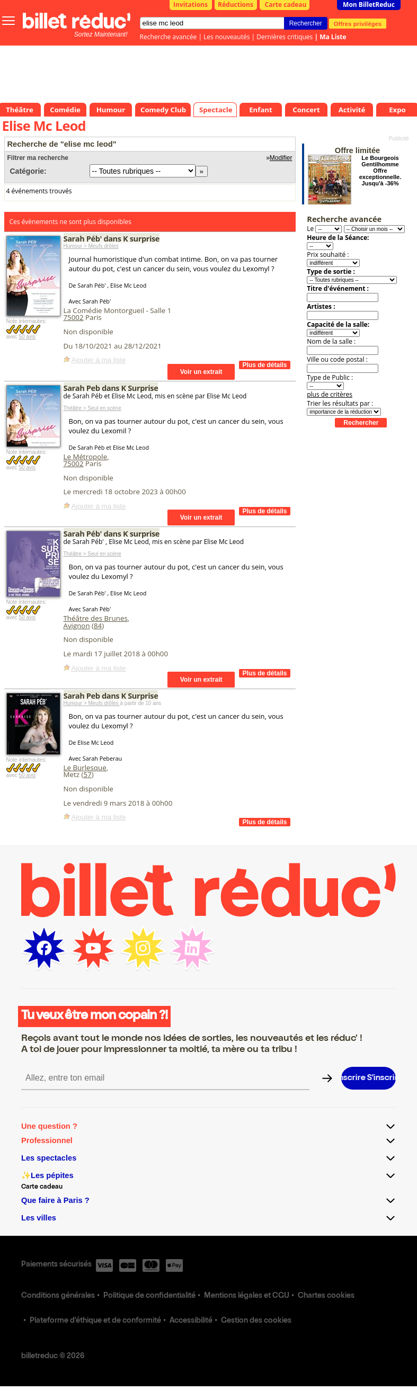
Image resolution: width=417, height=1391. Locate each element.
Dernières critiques (284, 36)
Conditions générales (58, 1296)
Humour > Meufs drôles (91, 246)
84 (98, 625)
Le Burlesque (85, 767)
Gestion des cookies (256, 1321)
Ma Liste (333, 36)
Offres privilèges (358, 23)
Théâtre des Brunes (96, 618)
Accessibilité (191, 1321)
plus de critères (329, 394)
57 (87, 774)
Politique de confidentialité (149, 1296)
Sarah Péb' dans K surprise (112, 238)
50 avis (27, 337)
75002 (74, 317)
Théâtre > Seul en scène (92, 408)
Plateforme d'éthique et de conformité (95, 1321)
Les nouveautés (226, 36)
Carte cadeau (286, 4)
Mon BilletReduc (369, 4)
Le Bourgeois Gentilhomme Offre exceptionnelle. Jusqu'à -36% (380, 170)
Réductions (235, 4)
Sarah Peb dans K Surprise (111, 387)
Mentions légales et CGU (246, 1296)
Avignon (77, 625)
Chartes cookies (326, 1296)
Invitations (190, 4)
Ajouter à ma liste (99, 360)
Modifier (281, 158)
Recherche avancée (168, 36)
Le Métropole (86, 456)
